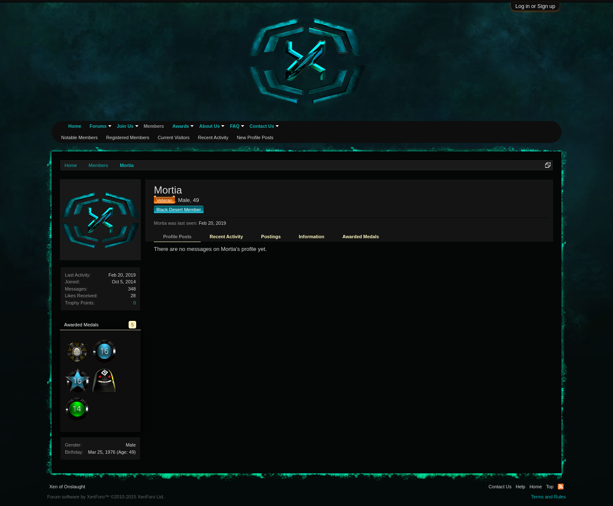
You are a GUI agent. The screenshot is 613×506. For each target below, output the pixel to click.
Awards (180, 126)
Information (312, 236)
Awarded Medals (360, 236)
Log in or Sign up (535, 6)
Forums (98, 126)
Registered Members (127, 137)
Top (550, 486)
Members (154, 126)
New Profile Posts (255, 137)
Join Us (125, 126)
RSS (561, 487)
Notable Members (79, 137)
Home (74, 126)
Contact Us (262, 126)
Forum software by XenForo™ (105, 496)
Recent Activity (226, 236)
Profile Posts (177, 236)
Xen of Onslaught (67, 486)
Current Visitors (174, 137)
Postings (270, 236)
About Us (209, 126)
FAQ (234, 126)
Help (520, 486)
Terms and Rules (548, 496)
